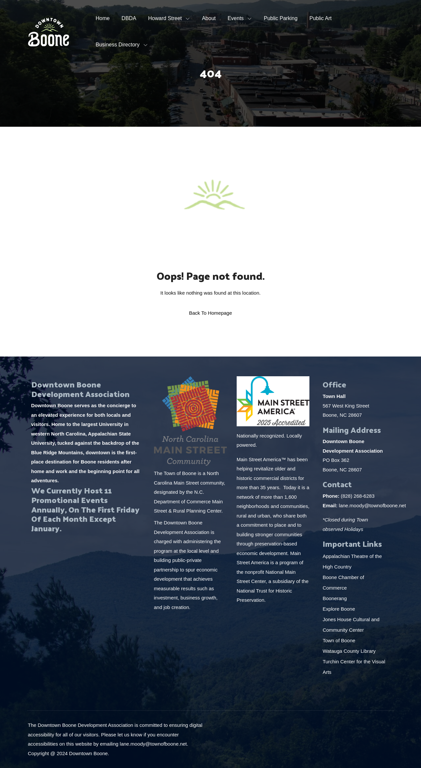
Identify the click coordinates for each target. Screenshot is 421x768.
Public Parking (281, 18)
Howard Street (165, 18)
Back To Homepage (210, 313)
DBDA (128, 18)
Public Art (320, 18)
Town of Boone (339, 640)
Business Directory (118, 44)
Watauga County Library (350, 651)
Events (235, 18)
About (209, 18)
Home (103, 18)
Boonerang (335, 598)
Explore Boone (339, 609)
